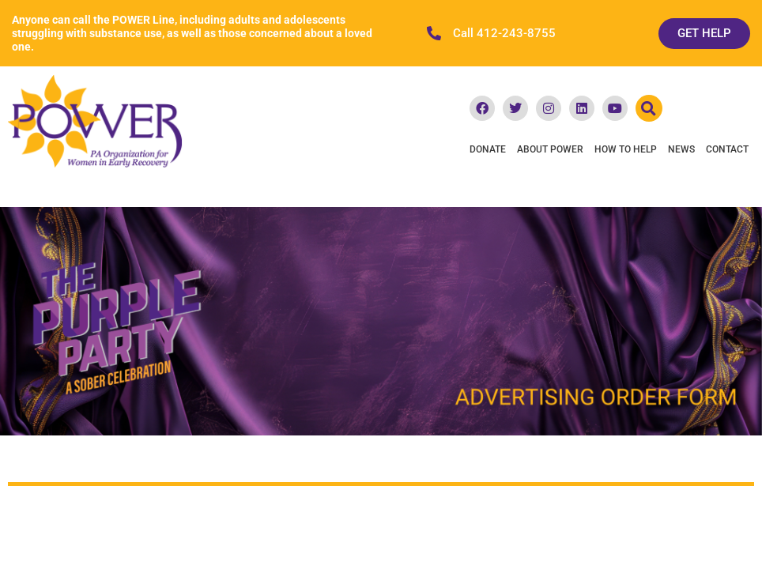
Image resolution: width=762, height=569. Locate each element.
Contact (727, 149)
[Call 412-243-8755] (434, 33)
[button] (649, 108)
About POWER (550, 149)
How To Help (625, 149)
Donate (488, 149)
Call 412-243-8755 (504, 33)
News (681, 149)
